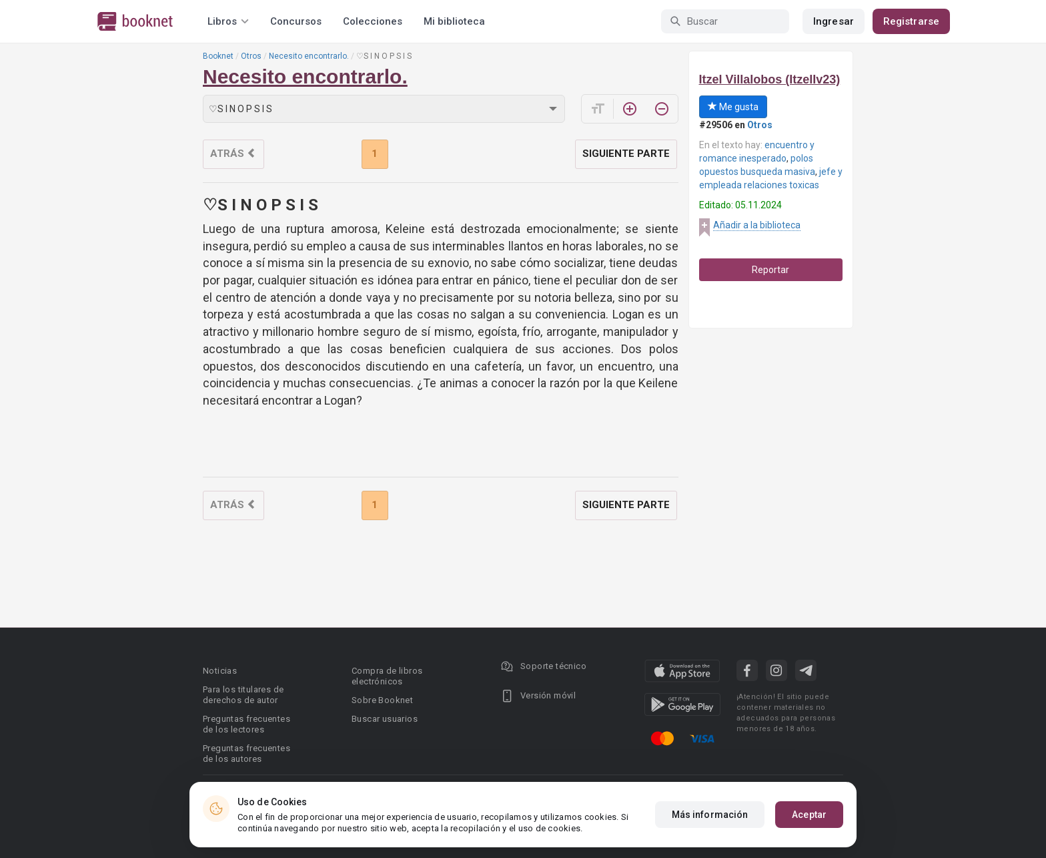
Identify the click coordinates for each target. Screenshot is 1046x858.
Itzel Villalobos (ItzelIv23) (770, 79)
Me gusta (733, 106)
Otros (251, 56)
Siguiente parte (626, 154)
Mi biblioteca (454, 21)
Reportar (770, 269)
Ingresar (833, 21)
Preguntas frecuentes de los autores (246, 753)
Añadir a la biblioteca (757, 225)
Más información (710, 814)
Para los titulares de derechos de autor (243, 694)
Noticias (220, 671)
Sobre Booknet (382, 700)
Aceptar (809, 814)
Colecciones (372, 21)
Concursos (296, 21)
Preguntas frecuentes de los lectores (246, 724)
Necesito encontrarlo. (309, 56)
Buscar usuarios (385, 719)
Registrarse (911, 21)
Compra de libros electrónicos (387, 676)
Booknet (218, 56)
